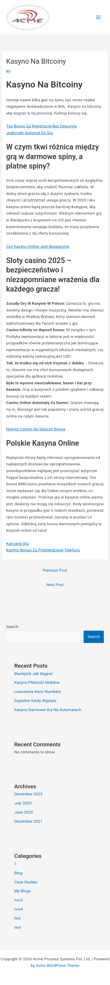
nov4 (18, 909)
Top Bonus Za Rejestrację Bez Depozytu (41, 126)
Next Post (55, 584)
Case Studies (26, 882)
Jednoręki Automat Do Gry (29, 132)
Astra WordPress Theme (57, 965)
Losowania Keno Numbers (37, 691)
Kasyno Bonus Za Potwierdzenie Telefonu (43, 550)
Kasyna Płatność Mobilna (36, 682)
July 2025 (22, 803)
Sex (17, 918)
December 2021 (28, 821)
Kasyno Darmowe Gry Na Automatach (47, 709)
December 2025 (28, 794)
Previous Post (55, 570)
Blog (18, 872)
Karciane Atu (17, 543)
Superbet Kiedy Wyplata (35, 700)
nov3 (18, 900)
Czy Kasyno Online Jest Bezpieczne (37, 246)
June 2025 (23, 812)
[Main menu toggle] (98, 17)
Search (12, 626)
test (17, 927)
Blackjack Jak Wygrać (33, 673)
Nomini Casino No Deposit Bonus (35, 429)
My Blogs (22, 890)
